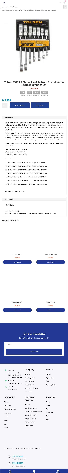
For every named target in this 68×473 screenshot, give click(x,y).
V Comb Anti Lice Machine (33, 411)
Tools (5, 420)
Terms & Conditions (31, 388)
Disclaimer (28, 392)
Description (9, 117)
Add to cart (19, 105)
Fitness (6, 402)
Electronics (7, 405)
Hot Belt (27, 404)
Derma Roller (29, 426)
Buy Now (40, 105)
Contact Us (49, 412)
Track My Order (51, 385)
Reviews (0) (9, 199)
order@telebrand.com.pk (16, 383)
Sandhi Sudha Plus (31, 408)
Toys (5, 424)
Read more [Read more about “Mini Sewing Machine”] (50, 262)
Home (3, 10)
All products (10, 10)
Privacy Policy (29, 385)
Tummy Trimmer (30, 418)
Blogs (48, 419)
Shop (47, 409)
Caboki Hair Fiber (30, 415)
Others (6, 427)
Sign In (48, 374)
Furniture (7, 417)
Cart (47, 381)
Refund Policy (29, 381)
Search (48, 402)
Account (58, 472)
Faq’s (47, 416)
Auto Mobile (8, 413)
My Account (50, 378)
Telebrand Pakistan (22, 448)
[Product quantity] (4, 105)
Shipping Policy (30, 378)
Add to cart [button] (17, 262)
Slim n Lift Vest (30, 422)
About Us (28, 374)
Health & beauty (10, 409)
